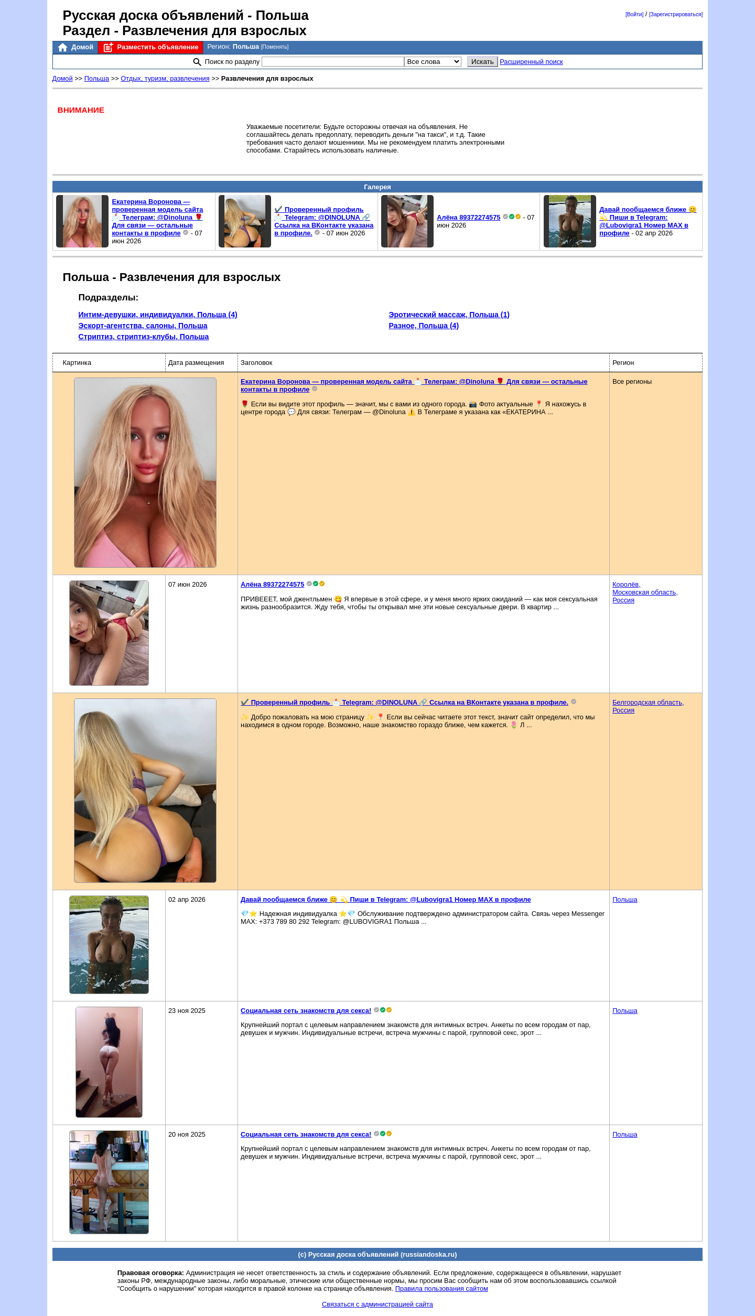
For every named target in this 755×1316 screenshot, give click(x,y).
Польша (97, 78)
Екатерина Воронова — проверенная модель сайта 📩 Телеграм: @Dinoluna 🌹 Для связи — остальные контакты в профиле (157, 217)
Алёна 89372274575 (468, 217)
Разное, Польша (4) (424, 325)
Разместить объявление (150, 47)
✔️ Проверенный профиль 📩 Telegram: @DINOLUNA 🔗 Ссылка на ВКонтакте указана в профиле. (323, 221)
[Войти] (634, 14)
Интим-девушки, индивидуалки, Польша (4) (158, 314)
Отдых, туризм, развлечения (165, 78)
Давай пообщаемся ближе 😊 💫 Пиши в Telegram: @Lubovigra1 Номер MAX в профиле (647, 221)
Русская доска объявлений (153, 15)
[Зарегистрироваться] (676, 14)
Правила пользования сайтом (441, 1288)
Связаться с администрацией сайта (377, 1304)
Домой (75, 47)
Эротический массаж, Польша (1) (449, 314)
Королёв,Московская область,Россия (645, 592)
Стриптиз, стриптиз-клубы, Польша (144, 336)
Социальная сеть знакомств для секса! (306, 1011)
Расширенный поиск (531, 62)
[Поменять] (275, 47)
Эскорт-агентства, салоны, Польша (143, 325)
